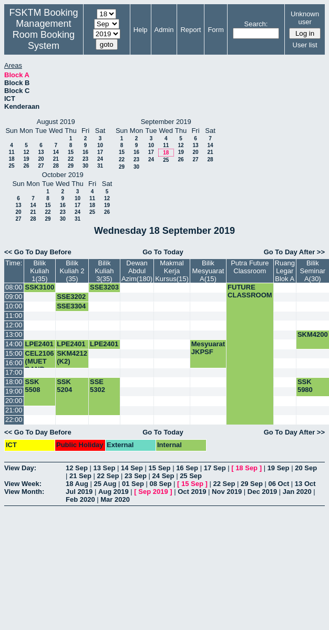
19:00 (14, 391)
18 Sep (246, 468)
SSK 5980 (305, 386)
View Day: (20, 468)
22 (71, 159)
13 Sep (105, 468)
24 (100, 159)
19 (26, 159)
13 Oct (305, 484)
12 (26, 152)
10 (100, 145)
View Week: (23, 484)
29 (71, 166)
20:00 (14, 401)
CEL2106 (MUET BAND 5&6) (39, 365)
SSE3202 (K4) (71, 300)
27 (41, 166)
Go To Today (162, 252)
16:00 (14, 363)
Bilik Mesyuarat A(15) (208, 271)
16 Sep (187, 468)
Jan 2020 (297, 491)
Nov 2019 (227, 491)
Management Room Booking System (44, 34)
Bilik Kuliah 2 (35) (72, 271)
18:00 (14, 382)
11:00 (14, 315)
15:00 (14, 353)
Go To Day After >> (294, 252)
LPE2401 (39, 344)
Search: (256, 24)
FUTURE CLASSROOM (250, 291)
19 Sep (279, 468)
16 (85, 152)
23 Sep (136, 476)
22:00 (14, 420)
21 (56, 159)
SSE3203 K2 (104, 291)
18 (11, 159)
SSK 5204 (64, 386)
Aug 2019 (113, 491)
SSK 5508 (32, 386)
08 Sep (160, 484)
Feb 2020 (80, 499)
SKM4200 (312, 334)
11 (11, 152)
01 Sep (133, 484)
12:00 (14, 325)
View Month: (24, 491)
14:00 (14, 344)
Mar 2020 (115, 499)
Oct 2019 (192, 491)
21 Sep (80, 476)
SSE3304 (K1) (71, 310)
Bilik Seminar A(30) (312, 271)
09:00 (14, 297)
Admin (164, 30)
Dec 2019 (262, 491)
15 (71, 152)
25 (11, 166)
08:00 (14, 287)
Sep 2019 (153, 491)
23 (85, 159)
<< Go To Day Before (37, 252)
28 (56, 166)
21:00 (14, 410)
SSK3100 (40, 287)
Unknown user (305, 18)
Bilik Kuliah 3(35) (104, 271)
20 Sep (306, 468)
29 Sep (252, 484)
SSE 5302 (97, 386)
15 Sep (160, 468)
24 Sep (163, 476)
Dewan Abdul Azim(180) (136, 271)
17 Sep (215, 468)
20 (41, 159)
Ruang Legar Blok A (285, 271)
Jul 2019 (79, 491)
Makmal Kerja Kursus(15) (172, 271)
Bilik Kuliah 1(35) (39, 271)
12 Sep (77, 468)
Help (140, 30)
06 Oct (279, 484)
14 (56, 152)
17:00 (14, 372)
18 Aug (77, 484)
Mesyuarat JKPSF (208, 348)
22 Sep (108, 476)
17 (100, 152)
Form (215, 30)
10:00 (14, 306)
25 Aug (105, 484)
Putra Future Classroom (250, 267)
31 (100, 166)
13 (41, 152)
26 (26, 166)
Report (190, 30)
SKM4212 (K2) (72, 357)
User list (305, 45)
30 (85, 166)
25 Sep (191, 476)
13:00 (14, 334)
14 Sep (132, 468)
